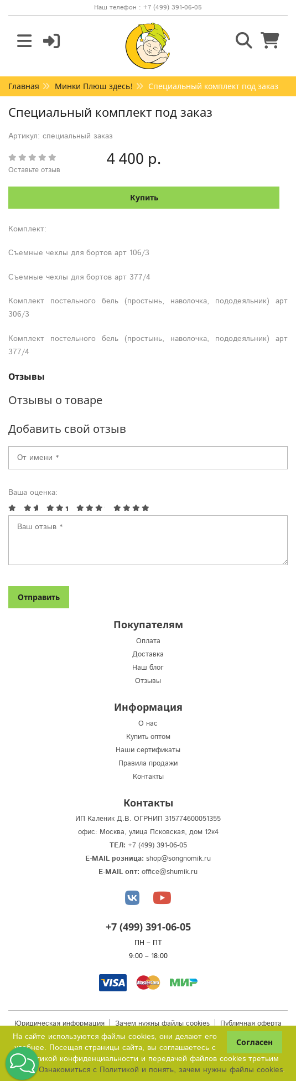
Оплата (148, 641)
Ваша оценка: (33, 492)
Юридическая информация (59, 1023)
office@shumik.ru (170, 872)
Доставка (148, 654)
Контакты (148, 777)
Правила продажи (148, 763)
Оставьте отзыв (34, 170)
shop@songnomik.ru (178, 859)
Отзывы (26, 376)
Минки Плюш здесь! (94, 86)
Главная (23, 86)
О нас (148, 723)
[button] (22, 1063)
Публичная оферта (251, 1023)
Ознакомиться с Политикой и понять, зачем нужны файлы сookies (161, 1069)
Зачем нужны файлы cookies (162, 1023)
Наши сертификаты (148, 750)
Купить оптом (148, 737)
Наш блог (148, 668)
